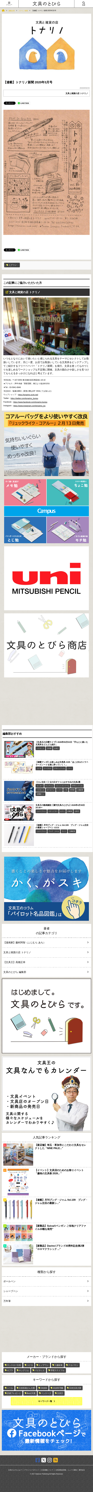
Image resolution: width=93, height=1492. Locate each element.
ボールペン (51, 790)
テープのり (47, 768)
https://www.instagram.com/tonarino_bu (29, 406)
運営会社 (82, 1470)
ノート (69, 768)
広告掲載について (47, 1470)
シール (10, 1388)
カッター (40, 786)
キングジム (49, 786)
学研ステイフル (57, 1370)
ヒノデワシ (44, 1365)
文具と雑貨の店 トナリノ (77, 93)
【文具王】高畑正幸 (44, 962)
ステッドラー (53, 811)
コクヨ (39, 768)
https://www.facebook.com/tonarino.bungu (30, 402)
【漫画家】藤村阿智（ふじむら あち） (44, 942)
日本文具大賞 (75, 1388)
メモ (65, 790)
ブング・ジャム (53, 831)
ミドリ (59, 790)
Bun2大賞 (31, 1393)
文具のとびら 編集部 (44, 972)
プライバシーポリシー (31, 1470)
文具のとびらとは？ (15, 1470)
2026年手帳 (58, 1388)
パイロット (40, 748)
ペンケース (46, 1393)
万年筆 (49, 748)
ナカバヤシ (73, 1365)
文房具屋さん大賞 (27, 1388)
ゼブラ (10, 1370)
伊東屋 (69, 811)
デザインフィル (59, 768)
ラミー (64, 831)
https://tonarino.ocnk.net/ (28, 395)
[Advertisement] (46, 702)
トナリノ (11, 265)
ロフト (62, 811)
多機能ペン (40, 794)
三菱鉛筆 (80, 790)
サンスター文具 (14, 1365)
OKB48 (44, 1388)
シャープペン (41, 811)
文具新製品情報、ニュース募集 (66, 1470)
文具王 (56, 748)
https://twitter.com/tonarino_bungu (24, 398)
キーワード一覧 (45, 1401)
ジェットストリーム (62, 786)
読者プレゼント (14, 1393)
